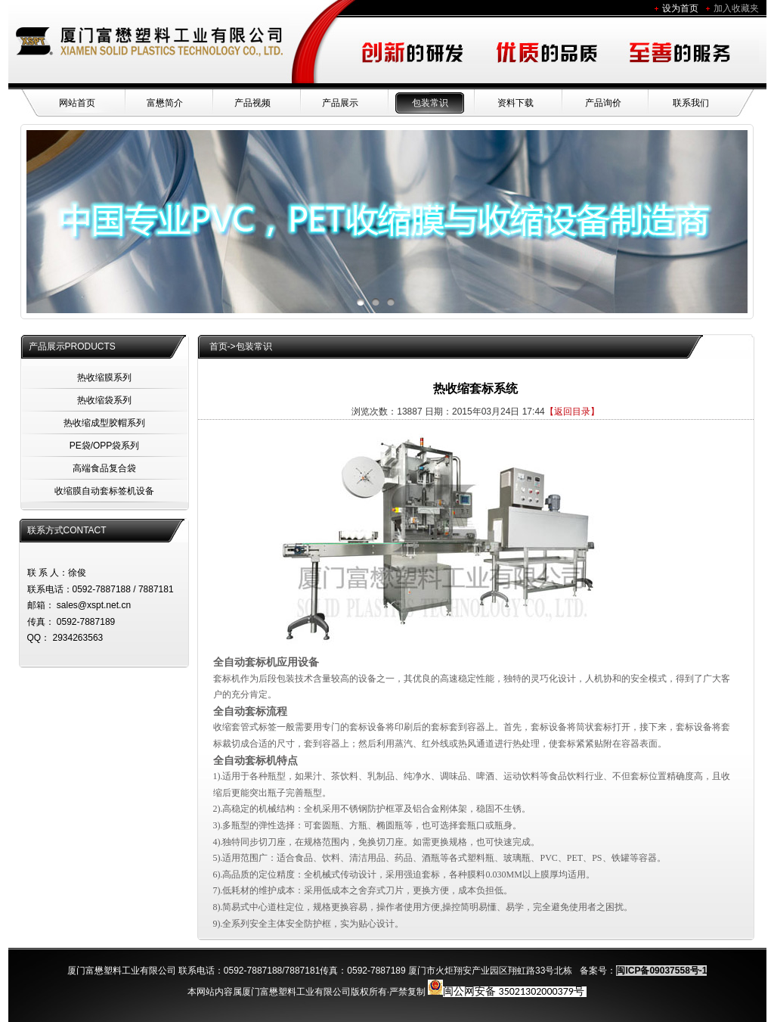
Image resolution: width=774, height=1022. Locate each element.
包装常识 (430, 103)
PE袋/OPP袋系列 (105, 445)
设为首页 (680, 8)
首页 (218, 346)
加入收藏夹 (736, 8)
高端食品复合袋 (104, 468)
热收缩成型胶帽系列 (104, 423)
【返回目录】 (572, 411)
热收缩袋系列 (104, 400)
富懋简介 (165, 103)
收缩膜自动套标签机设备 (104, 491)
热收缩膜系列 (104, 377)
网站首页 (77, 103)
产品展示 (340, 103)
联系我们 (691, 103)
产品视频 (252, 103)
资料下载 (515, 103)
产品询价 (603, 103)
